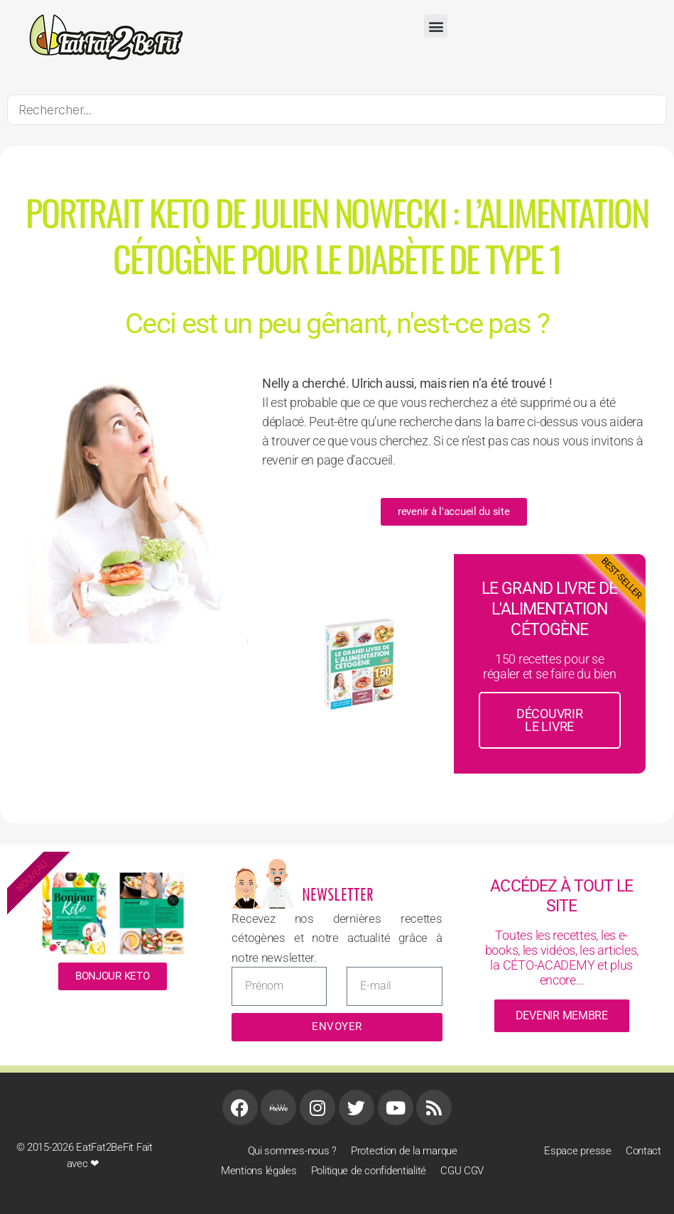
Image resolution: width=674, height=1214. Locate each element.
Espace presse (578, 1150)
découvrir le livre (549, 720)
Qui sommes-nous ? (292, 1150)
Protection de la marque (404, 1150)
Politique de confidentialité (368, 1170)
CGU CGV (462, 1170)
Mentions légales (259, 1170)
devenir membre (562, 1015)
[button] (435, 26)
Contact (643, 1150)
